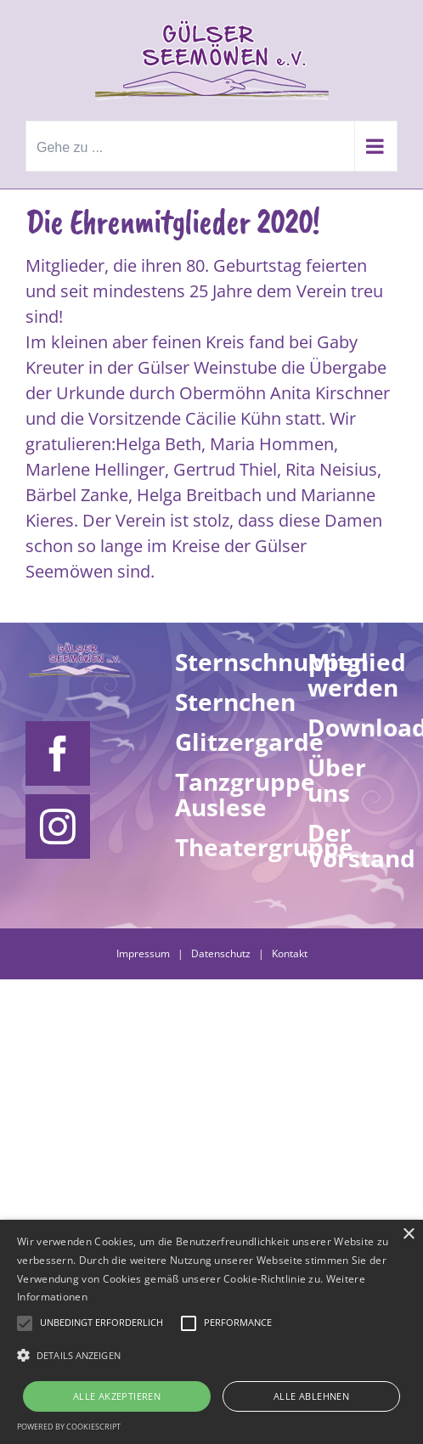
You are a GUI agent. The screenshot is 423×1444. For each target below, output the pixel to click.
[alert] (211, 1332)
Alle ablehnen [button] (311, 1396)
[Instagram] (57, 826)
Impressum (143, 953)
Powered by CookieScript (69, 1426)
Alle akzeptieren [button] (117, 1396)
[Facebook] (57, 753)
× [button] (408, 1234)
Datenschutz (221, 953)
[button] (211, 1355)
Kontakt (289, 953)
